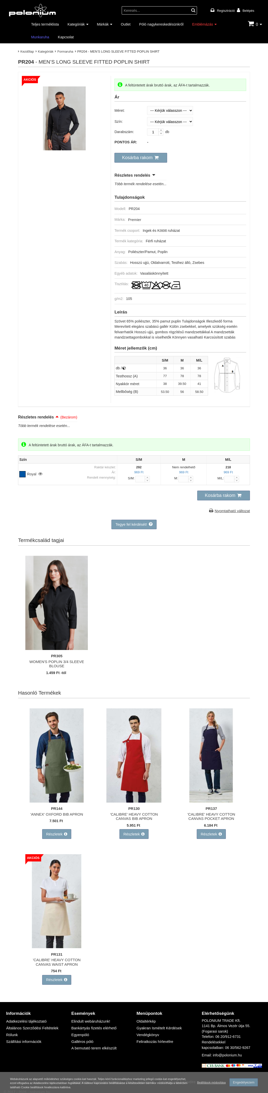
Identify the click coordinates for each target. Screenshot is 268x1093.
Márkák (103, 24)
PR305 (56, 654)
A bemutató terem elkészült (93, 1043)
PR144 (56, 806)
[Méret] (170, 110)
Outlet (125, 24)
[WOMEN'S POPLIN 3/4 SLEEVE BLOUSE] (56, 647)
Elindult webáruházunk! (90, 1017)
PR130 (134, 806)
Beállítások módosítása (211, 1081)
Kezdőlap (27, 51)
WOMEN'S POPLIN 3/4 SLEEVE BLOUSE (56, 662)
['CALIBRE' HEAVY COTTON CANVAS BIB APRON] (134, 799)
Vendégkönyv (147, 1030)
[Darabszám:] (155, 132)
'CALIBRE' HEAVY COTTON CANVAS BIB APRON (134, 814)
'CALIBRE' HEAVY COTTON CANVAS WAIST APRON (56, 958)
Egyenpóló (79, 1030)
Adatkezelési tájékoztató (25, 1017)
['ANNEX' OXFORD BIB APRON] (56, 799)
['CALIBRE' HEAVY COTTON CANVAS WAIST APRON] (56, 943)
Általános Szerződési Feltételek (31, 1023)
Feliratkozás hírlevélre (154, 1036)
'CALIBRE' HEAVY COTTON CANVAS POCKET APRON (211, 814)
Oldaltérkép (146, 1017)
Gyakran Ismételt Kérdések (158, 1023)
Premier (134, 218)
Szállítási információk (23, 1036)
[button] (139, 157)
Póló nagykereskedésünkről (161, 24)
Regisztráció (226, 10)
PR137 (211, 806)
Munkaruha (40, 37)
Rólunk (11, 1030)
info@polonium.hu (227, 1051)
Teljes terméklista (45, 24)
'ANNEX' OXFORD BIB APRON (56, 812)
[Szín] (170, 121)
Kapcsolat (66, 37)
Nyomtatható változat (233, 509)
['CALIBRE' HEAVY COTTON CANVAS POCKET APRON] (211, 799)
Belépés (248, 10)
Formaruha (65, 51)
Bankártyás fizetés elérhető (93, 1023)
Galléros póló (82, 1036)
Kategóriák (76, 24)
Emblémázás (202, 24)
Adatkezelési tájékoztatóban (96, 1081)
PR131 (56, 951)
